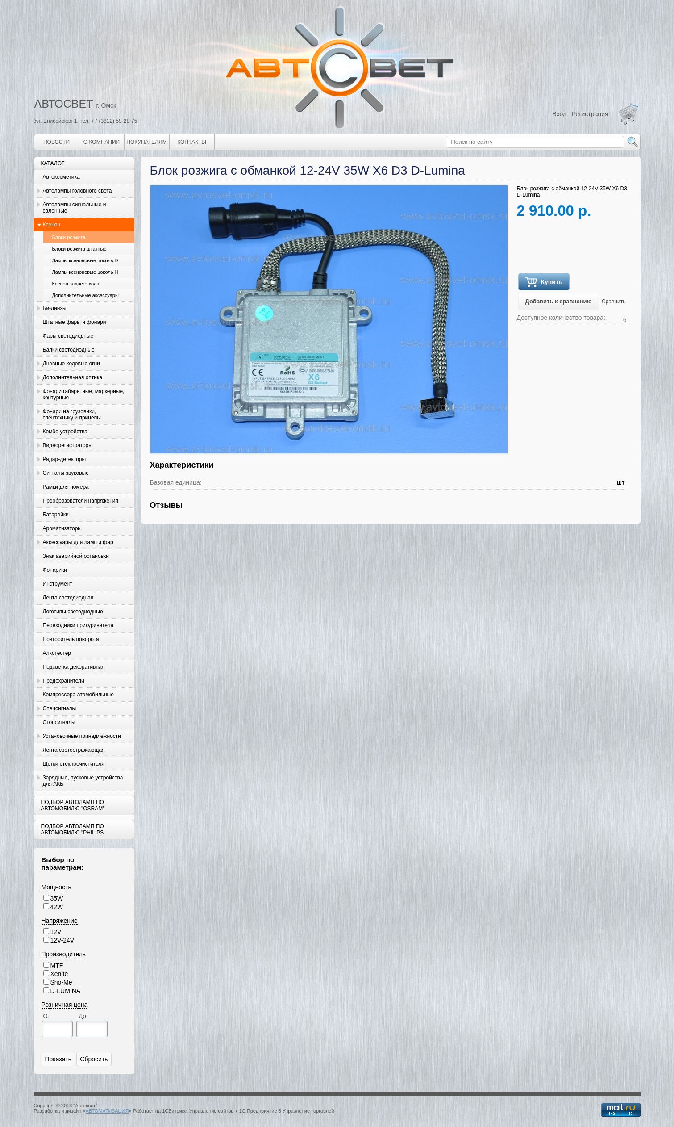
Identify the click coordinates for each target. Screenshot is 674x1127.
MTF (56, 965)
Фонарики (55, 570)
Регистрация (590, 113)
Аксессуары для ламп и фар (78, 542)
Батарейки (56, 514)
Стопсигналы (59, 722)
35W (56, 898)
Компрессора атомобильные (78, 694)
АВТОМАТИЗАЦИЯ (107, 1111)
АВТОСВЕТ (63, 103)
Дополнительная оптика (73, 377)
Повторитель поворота (71, 639)
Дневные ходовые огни (71, 363)
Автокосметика (61, 177)
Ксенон (52, 225)
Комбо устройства (65, 431)
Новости (56, 142)
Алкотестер (57, 653)
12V (56, 931)
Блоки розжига (68, 237)
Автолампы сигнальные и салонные (74, 207)
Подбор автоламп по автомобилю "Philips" (73, 829)
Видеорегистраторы (67, 445)
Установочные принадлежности (82, 736)
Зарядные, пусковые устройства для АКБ (83, 781)
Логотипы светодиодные (73, 611)
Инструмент (57, 584)
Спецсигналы (59, 708)
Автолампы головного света (77, 191)
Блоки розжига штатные (79, 248)
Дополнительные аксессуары (85, 295)
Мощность (56, 887)
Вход (560, 113)
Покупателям (146, 142)
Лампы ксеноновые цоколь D (85, 260)
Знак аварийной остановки (76, 556)
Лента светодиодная (68, 598)
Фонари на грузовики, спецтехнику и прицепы (72, 414)
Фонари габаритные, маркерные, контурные (84, 394)
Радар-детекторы (64, 459)
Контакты (191, 142)
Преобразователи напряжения (80, 501)
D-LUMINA (65, 990)
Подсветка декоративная (74, 667)
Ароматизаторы (62, 528)
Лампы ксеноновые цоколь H (85, 272)
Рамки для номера (66, 487)
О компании (101, 142)
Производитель (64, 954)
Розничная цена (65, 1004)
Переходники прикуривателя (78, 625)
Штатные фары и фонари (74, 322)
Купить (544, 282)
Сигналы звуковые (66, 473)
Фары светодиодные (68, 336)
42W (56, 906)
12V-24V (62, 940)
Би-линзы (55, 308)
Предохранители (63, 681)
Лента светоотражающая (74, 750)
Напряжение (60, 920)
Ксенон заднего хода (76, 283)
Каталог (53, 163)
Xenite (59, 973)
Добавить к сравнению (558, 301)
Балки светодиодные (69, 350)
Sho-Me (61, 982)
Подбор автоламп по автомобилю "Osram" (73, 805)
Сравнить (613, 301)
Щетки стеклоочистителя (73, 764)
